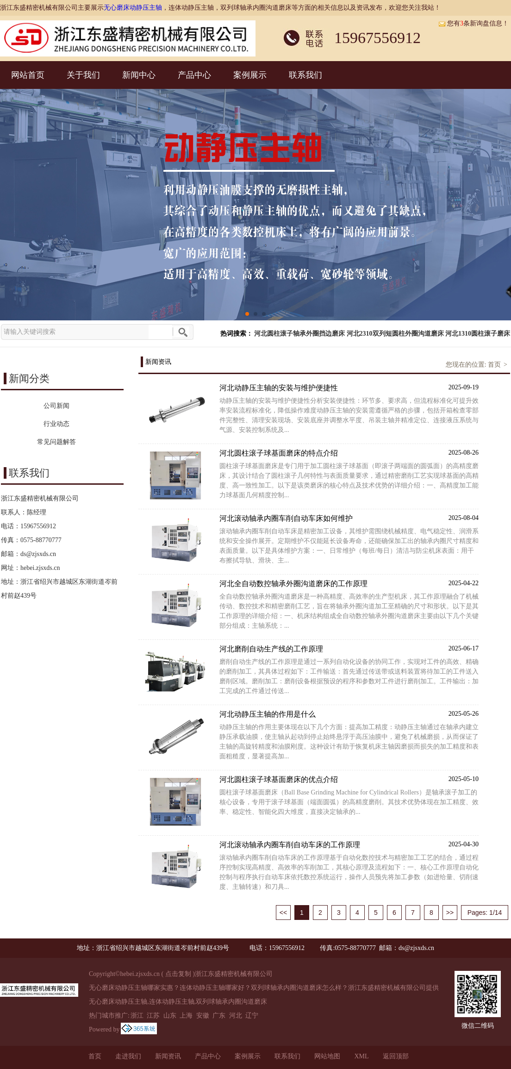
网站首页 (27, 75)
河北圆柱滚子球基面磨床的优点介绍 (349, 779)
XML (361, 1056)
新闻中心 (139, 75)
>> (450, 912)
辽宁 (251, 1015)
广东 (218, 1015)
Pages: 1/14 (484, 912)
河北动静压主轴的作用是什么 (349, 714)
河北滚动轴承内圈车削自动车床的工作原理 (349, 844)
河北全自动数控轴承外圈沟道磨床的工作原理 (349, 583)
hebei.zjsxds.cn (40, 567)
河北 (235, 1015)
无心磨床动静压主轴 (133, 7)
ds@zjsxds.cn (38, 553)
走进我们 (128, 1056)
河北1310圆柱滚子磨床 (477, 333)
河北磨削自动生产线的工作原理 (349, 648)
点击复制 (178, 973)
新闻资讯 (168, 1056)
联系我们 (305, 75)
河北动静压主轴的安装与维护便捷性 (349, 387)
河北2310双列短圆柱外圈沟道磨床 (395, 333)
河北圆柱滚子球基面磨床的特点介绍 (349, 452)
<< (283, 912)
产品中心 (194, 75)
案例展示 (250, 75)
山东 (169, 1015)
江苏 (153, 1015)
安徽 (202, 1015)
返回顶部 (396, 1056)
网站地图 (327, 1056)
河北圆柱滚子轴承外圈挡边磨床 (299, 333)
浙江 (137, 1015)
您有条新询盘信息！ (473, 23)
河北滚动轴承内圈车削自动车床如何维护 (349, 518)
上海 (186, 1015)
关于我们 (83, 75)
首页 (494, 364)
